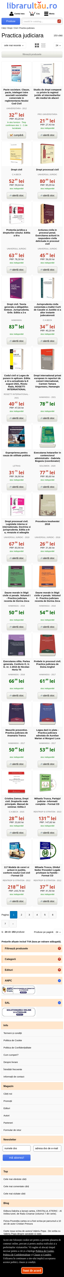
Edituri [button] (9, 969)
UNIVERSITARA (13, 108)
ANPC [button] (8, 980)
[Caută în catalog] (59, 21)
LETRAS (16, 466)
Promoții (8, 1101)
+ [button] (59, 948)
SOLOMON (44, 466)
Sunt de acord (32, 1270)
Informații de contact (14, 1076)
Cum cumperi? (11, 1055)
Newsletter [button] (10, 1139)
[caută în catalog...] (39, 21)
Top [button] (6, 1171)
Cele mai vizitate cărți (14, 1193)
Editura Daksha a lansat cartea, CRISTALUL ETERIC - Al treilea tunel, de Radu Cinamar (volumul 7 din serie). (33, 1212)
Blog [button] (6, 1203)
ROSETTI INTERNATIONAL (16, 394)
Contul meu (16, 14)
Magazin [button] (8, 1086)
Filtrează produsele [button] (16, 948)
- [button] (59, 980)
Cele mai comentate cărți (16, 1186)
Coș (34, 14)
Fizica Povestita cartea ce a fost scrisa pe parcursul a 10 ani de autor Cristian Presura (32, 1222)
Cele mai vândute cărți (15, 1179)
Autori (6, 1115)
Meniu (49, 14)
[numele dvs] (16, 1148)
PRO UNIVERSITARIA (47, 114)
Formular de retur (12, 1130)
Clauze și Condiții (42, 1254)
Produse (10, 21)
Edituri (7, 1108)
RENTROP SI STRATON (44, 812)
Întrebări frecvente (13, 1069)
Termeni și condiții (13, 1033)
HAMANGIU (16, 320)
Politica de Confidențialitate (17, 1047)
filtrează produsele (32, 54)
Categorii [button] (10, 959)
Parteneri (8, 1122)
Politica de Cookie (13, 1040)
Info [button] (6, 1025)
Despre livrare (11, 1062)
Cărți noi (8, 1093)
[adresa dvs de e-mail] (47, 1148)
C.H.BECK (16, 174)
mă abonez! (16, 1157)
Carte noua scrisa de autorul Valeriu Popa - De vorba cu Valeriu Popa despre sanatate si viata (32, 1232)
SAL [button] (7, 1002)
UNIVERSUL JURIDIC (47, 174)
